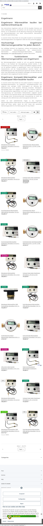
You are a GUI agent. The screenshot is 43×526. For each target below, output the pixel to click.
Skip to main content (5, 1)
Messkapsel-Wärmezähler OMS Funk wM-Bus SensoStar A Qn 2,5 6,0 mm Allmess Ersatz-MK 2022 (10, 430)
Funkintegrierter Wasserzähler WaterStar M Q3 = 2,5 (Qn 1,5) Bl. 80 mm (31, 145)
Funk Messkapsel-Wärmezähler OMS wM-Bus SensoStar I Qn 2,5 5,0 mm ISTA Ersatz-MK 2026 (31, 430)
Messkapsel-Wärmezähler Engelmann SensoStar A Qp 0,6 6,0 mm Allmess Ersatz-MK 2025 (10, 145)
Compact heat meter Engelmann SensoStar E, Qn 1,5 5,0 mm (31, 399)
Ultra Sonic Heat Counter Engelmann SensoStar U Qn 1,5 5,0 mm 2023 (10, 367)
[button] (33, 3)
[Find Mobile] (19, 7)
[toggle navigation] (2, 4)
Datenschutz (11, 521)
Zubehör (38, 39)
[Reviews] (26, 181)
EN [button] (29, 3)
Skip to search (15, 1)
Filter (5, 112)
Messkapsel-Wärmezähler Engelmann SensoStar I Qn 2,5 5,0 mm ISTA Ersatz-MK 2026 (10, 399)
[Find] (40, 7)
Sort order (13, 112)
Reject (21, 503)
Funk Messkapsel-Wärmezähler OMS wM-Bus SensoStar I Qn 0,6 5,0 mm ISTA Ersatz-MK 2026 (10, 211)
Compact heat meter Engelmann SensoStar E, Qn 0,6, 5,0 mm (31, 178)
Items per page (25, 112)
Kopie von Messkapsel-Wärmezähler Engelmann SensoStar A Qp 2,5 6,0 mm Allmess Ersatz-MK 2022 (32, 367)
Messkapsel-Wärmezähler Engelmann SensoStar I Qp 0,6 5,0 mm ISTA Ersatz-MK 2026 (10, 178)
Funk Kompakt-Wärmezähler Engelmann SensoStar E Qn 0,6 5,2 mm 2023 (32, 336)
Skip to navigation (24, 1)
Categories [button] (4, 457)
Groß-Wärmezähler (17, 53)
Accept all (21, 493)
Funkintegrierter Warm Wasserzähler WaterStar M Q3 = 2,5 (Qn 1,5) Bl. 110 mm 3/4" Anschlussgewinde (10, 336)
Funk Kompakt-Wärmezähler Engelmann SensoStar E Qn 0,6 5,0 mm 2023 (10, 242)
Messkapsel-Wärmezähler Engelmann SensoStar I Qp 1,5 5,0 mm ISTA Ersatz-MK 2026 (10, 274)
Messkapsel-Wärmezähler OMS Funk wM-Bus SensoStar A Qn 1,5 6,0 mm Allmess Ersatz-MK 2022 (10, 305)
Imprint (4, 521)
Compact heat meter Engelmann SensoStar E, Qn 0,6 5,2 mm (31, 274)
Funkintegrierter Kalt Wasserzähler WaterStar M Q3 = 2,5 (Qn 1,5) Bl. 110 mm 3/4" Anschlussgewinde (32, 242)
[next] (40, 119)
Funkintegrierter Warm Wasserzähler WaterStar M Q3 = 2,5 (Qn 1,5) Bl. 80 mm (32, 211)
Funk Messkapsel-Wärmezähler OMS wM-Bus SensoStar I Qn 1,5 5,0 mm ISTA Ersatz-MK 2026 (31, 305)
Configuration (21, 499)
